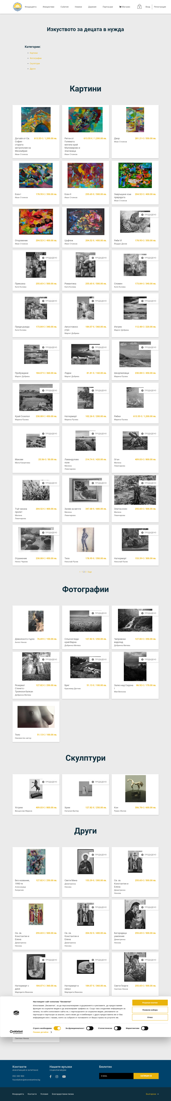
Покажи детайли (40, 1096)
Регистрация (160, 7)
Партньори (108, 7)
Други (32, 69)
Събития (65, 7)
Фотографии (36, 58)
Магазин (124, 7)
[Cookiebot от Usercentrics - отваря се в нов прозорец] (16, 1096)
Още (90, 572)
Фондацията (30, 7)
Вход (148, 7)
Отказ (150, 1081)
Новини (78, 7)
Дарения (92, 7)
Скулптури (35, 63)
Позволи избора (150, 1074)
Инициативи (48, 7)
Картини (34, 53)
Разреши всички (150, 1067)
